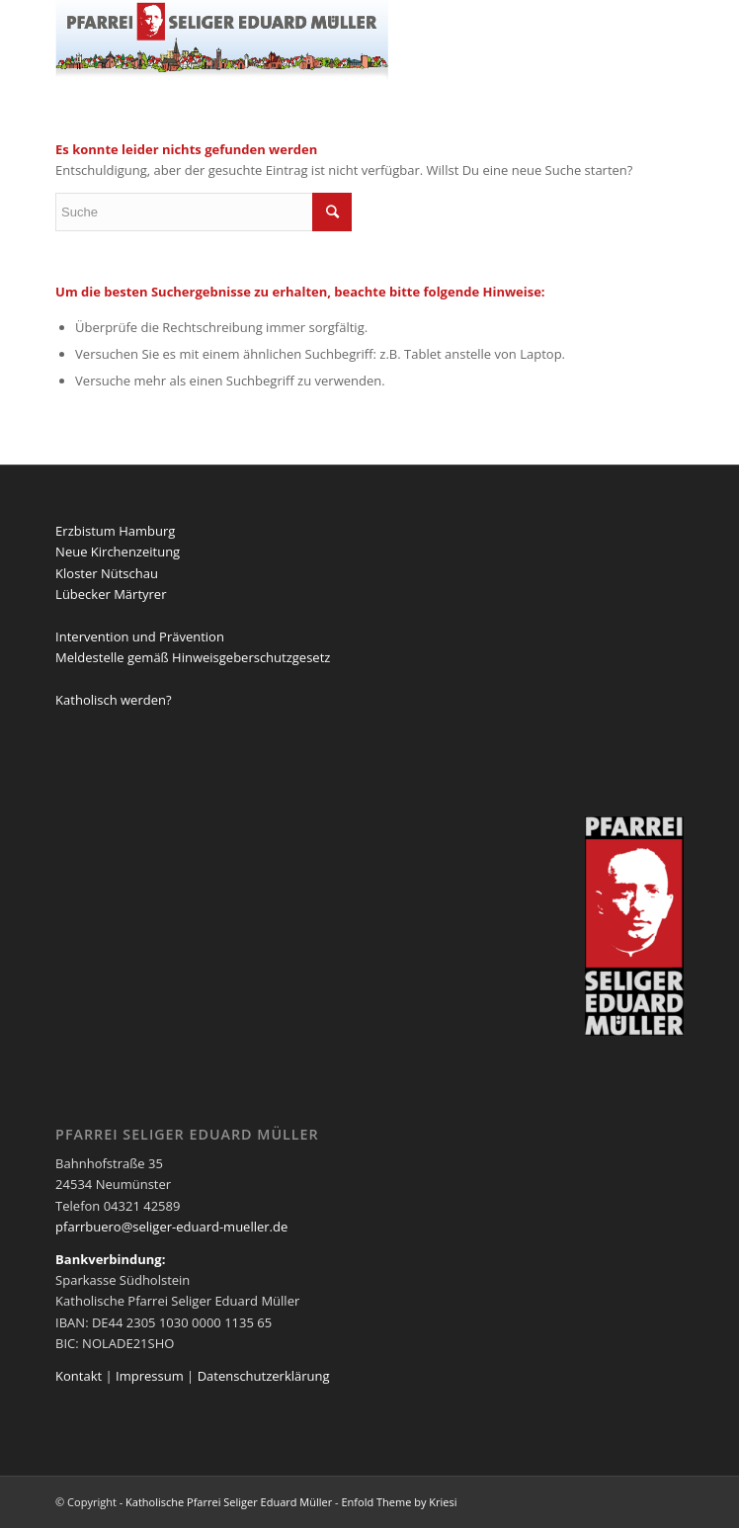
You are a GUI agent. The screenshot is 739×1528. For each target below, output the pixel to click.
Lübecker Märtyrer (110, 594)
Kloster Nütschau (106, 573)
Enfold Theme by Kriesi (398, 1501)
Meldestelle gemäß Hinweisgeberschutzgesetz (192, 657)
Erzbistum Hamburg (115, 531)
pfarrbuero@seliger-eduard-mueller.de (171, 1226)
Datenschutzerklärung (264, 1376)
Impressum (150, 1376)
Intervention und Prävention (139, 636)
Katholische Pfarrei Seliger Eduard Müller (228, 1501)
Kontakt (78, 1376)
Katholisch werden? (113, 700)
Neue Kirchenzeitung (117, 551)
